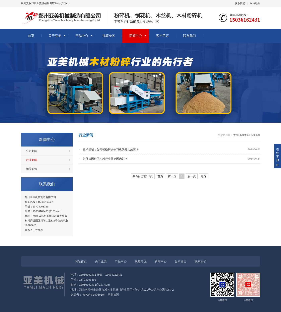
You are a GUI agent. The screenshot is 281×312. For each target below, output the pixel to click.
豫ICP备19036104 (94, 294)
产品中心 (81, 35)
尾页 (203, 176)
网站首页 (81, 261)
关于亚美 (54, 35)
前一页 (172, 176)
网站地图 (255, 3)
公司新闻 (31, 151)
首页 (31, 35)
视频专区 (108, 35)
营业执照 (114, 294)
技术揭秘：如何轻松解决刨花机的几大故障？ (171, 149)
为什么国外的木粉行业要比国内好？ (171, 158)
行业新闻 (31, 159)
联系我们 (240, 3)
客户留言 (162, 35)
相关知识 (31, 168)
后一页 (191, 176)
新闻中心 (135, 35)
